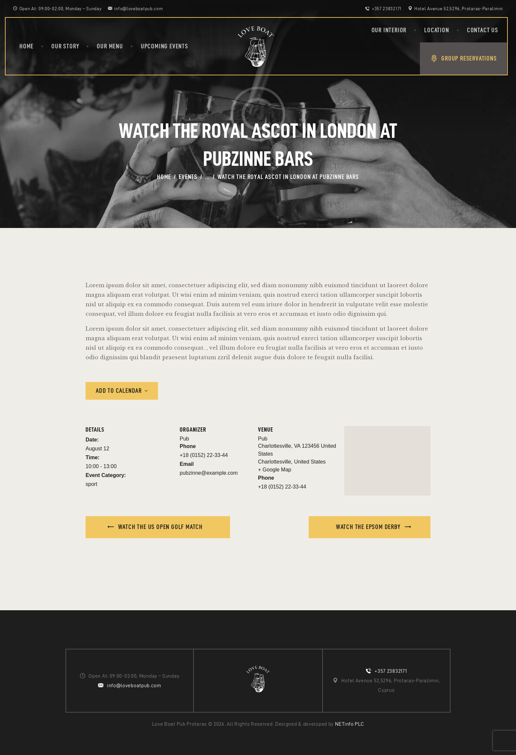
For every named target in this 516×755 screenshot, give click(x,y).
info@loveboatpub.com (134, 685)
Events (188, 177)
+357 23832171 (390, 671)
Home (164, 177)
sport (91, 484)
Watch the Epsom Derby (369, 527)
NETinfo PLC (349, 724)
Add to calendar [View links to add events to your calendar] (119, 391)
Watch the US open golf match (159, 527)
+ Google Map (274, 469)
